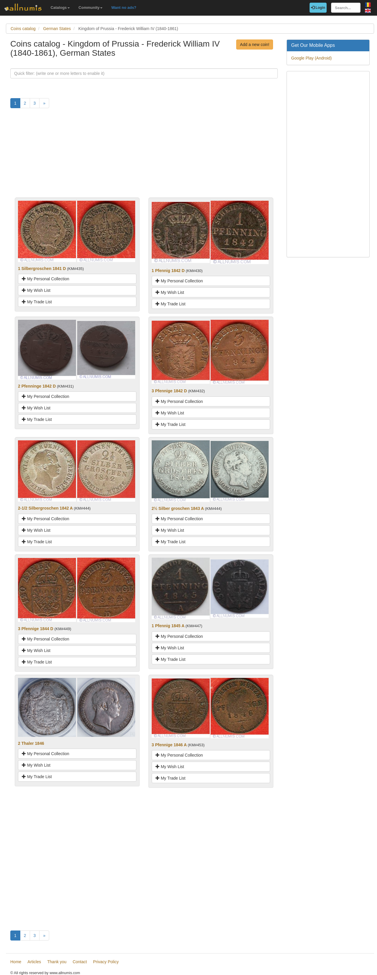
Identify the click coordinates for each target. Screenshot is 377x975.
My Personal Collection (45, 278)
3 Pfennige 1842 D (169, 390)
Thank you (56, 961)
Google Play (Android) (311, 58)
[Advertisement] (144, 156)
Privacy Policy (106, 961)
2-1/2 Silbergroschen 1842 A (45, 508)
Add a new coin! (254, 44)
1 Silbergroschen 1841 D (42, 268)
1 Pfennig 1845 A (168, 625)
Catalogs (60, 7)
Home (15, 961)
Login (318, 8)
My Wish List (36, 290)
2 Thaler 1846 (31, 743)
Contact (80, 961)
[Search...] (346, 8)
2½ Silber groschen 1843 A (178, 508)
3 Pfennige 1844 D (35, 628)
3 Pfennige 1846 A (169, 744)
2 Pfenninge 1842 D (37, 386)
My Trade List (37, 301)
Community (91, 7)
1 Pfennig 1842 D (168, 270)
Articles (34, 961)
